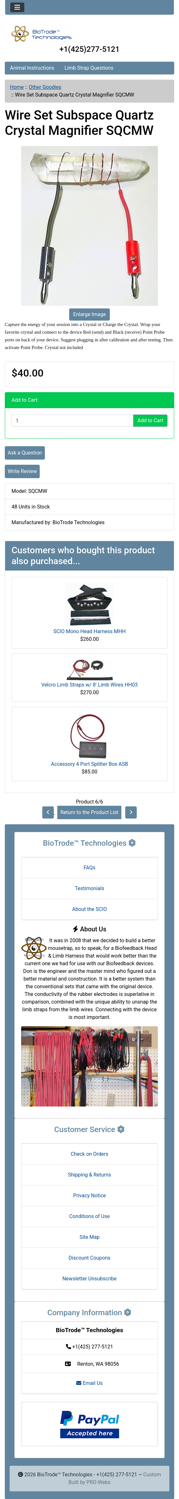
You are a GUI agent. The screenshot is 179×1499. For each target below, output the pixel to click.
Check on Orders (90, 1154)
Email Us (89, 1383)
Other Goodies (45, 87)
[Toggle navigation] (17, 7)
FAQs (89, 868)
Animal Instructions (32, 68)
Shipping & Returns (89, 1175)
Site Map (89, 1237)
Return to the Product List (89, 812)
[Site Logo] (89, 34)
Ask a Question (25, 453)
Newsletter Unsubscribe (89, 1279)
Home (17, 87)
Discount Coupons (89, 1258)
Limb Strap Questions (88, 68)
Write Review (22, 471)
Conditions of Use (89, 1216)
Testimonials (89, 888)
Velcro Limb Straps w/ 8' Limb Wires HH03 (89, 685)
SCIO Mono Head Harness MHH (89, 631)
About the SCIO (89, 909)
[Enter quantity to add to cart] (73, 421)
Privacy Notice (89, 1195)
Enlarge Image (89, 314)
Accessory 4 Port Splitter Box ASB (89, 764)
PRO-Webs (98, 1482)
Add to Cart (150, 420)
